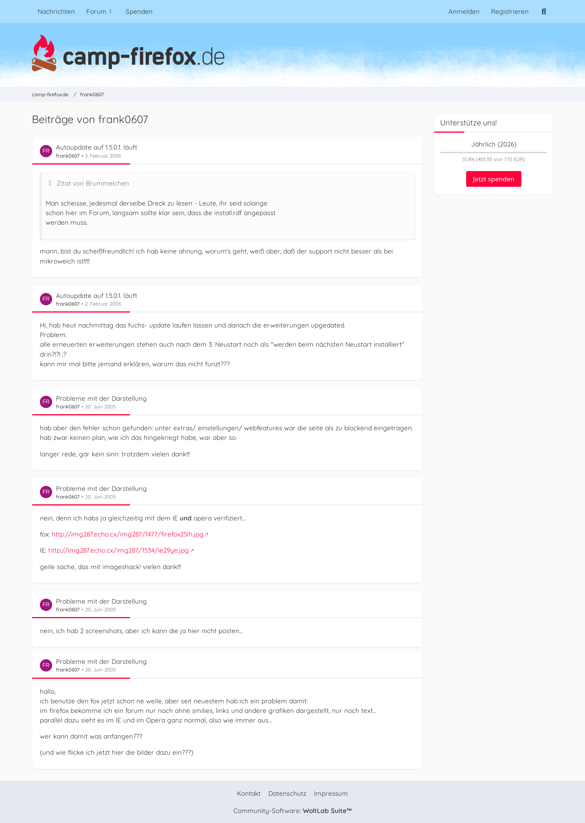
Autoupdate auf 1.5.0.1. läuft (96, 147)
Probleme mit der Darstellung (101, 398)
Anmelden (464, 11)
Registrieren (510, 11)
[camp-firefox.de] (292, 53)
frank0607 (68, 156)
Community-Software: (292, 811)
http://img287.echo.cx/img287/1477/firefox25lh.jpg (128, 534)
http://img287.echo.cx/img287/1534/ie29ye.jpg (118, 550)
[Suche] (543, 11)
